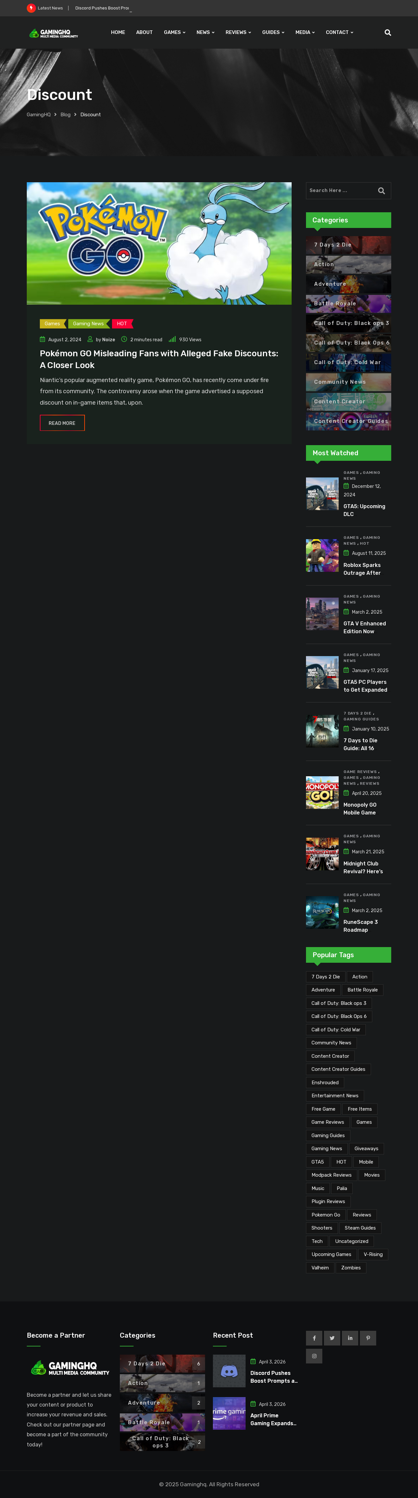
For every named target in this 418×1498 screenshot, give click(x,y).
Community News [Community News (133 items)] (331, 1043)
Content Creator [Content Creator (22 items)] (330, 1056)
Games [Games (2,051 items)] (364, 1122)
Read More (62, 423)
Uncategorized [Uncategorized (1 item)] (351, 1241)
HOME (118, 32)
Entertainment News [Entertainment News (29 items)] (335, 1096)
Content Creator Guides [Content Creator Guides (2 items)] (338, 1069)
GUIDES (271, 32)
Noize (108, 340)
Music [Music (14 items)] (318, 1188)
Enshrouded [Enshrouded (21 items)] (325, 1083)
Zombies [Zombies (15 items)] (351, 1268)
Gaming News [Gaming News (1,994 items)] (327, 1149)
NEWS (203, 32)
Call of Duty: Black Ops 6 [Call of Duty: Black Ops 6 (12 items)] (339, 1016)
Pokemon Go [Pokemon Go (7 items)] (326, 1215)
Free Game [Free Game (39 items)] (323, 1109)
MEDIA (303, 32)
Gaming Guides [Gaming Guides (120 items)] (328, 1135)
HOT (364, 543)
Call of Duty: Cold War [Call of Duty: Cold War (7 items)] (336, 1030)
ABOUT (144, 32)
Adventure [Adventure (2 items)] (323, 990)
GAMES (172, 32)
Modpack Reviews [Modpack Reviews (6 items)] (332, 1175)
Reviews (369, 783)
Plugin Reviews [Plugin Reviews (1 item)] (328, 1201)
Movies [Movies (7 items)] (372, 1175)
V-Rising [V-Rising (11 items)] (373, 1254)
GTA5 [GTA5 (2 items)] (318, 1162)
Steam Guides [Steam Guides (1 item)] (360, 1228)
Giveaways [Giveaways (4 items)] (366, 1149)
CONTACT (337, 32)
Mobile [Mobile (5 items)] (366, 1162)
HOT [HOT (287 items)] (341, 1162)
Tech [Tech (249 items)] (317, 1241)
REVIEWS (236, 32)
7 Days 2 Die (358, 713)
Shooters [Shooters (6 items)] (322, 1228)
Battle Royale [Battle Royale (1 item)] (362, 990)
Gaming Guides (361, 719)
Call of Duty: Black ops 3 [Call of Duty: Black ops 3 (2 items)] (339, 1003)
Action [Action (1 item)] (359, 977)
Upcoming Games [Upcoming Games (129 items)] (331, 1254)
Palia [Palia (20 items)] (342, 1188)
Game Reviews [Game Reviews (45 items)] (328, 1122)
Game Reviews (360, 771)
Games (351, 472)
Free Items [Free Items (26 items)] (360, 1109)
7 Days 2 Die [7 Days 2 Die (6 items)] (326, 977)
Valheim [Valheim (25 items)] (320, 1268)
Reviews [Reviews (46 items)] (362, 1215)
